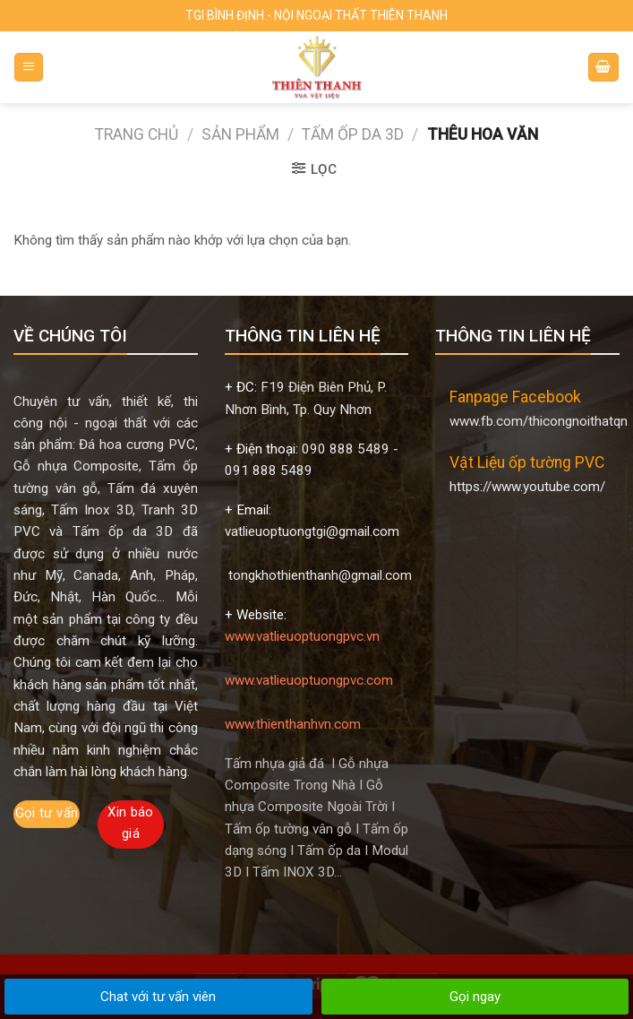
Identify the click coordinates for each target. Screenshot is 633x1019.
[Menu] (28, 67)
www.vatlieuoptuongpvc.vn (302, 636)
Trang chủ (136, 134)
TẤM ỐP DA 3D (353, 134)
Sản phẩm (240, 134)
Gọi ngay (474, 997)
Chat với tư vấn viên (158, 997)
